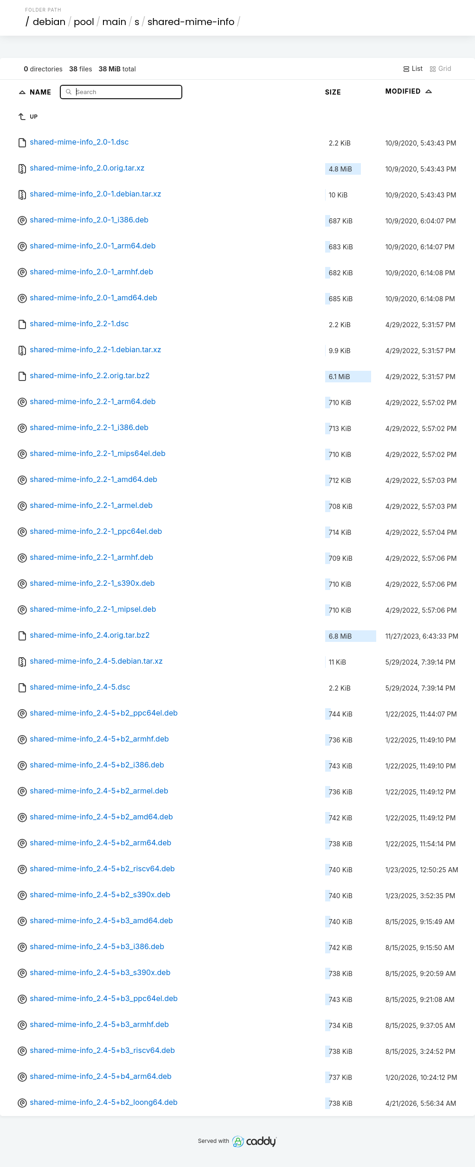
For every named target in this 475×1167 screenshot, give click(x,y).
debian (49, 21)
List (413, 68)
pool (84, 21)
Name (41, 91)
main (115, 21)
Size (333, 92)
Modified (409, 91)
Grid (440, 68)
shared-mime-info (191, 21)
